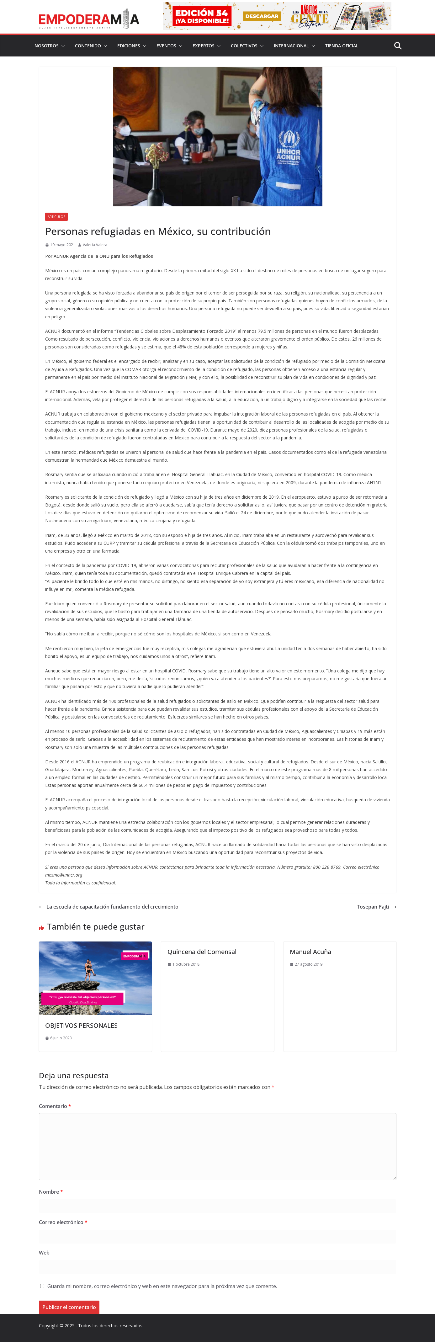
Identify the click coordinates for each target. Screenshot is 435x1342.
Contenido (88, 46)
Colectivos (244, 46)
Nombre (51, 1191)
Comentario (55, 1106)
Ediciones (128, 46)
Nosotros (46, 46)
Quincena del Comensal (201, 951)
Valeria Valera (95, 244)
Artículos (56, 217)
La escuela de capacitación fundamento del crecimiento (108, 906)
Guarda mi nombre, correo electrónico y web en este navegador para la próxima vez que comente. (162, 1286)
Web (44, 1252)
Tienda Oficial (341, 46)
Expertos (204, 46)
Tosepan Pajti (376, 906)
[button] (62, 45)
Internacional (291, 46)
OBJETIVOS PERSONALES (81, 1025)
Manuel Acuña (310, 951)
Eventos (166, 46)
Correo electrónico (63, 1222)
